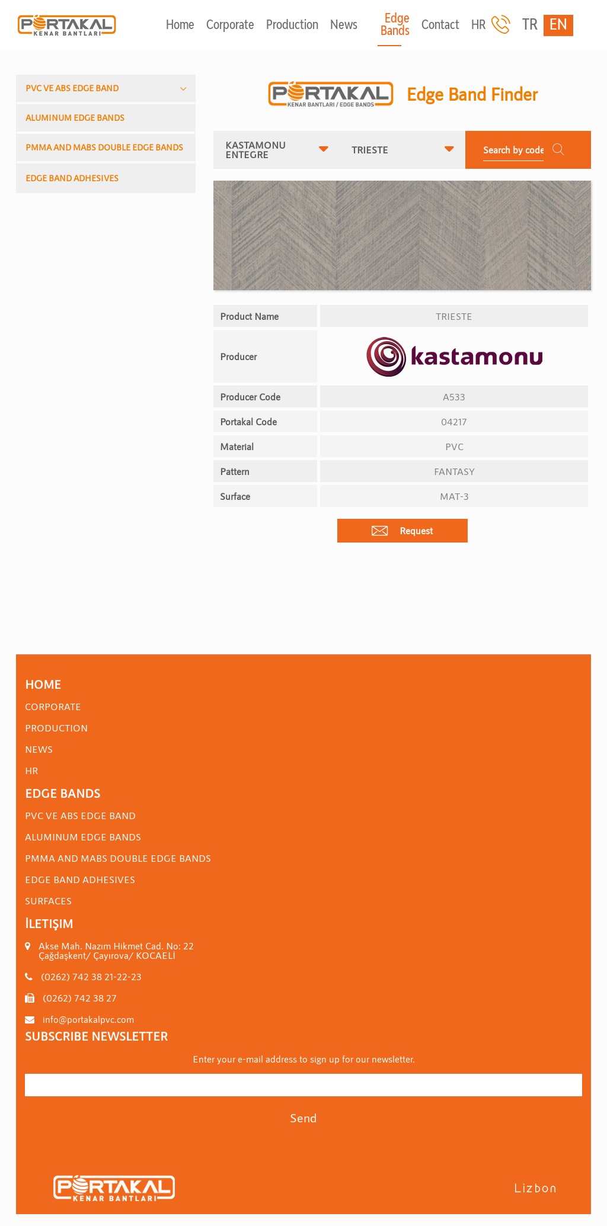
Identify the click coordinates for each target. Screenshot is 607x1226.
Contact (440, 26)
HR (478, 26)
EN (558, 25)
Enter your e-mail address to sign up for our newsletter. (304, 1059)
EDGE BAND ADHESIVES (72, 178)
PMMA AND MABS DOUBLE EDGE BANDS (104, 147)
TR (530, 25)
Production (292, 26)
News (343, 26)
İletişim (49, 923)
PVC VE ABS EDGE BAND (72, 88)
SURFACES (48, 900)
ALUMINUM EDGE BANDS (74, 118)
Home (180, 26)
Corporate (230, 26)
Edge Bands (395, 25)
